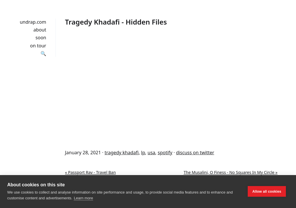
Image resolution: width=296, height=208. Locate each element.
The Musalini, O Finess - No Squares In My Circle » (231, 172)
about (40, 30)
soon (41, 37)
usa (152, 152)
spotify (165, 152)
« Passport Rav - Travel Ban (90, 172)
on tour (38, 45)
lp (143, 152)
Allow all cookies (266, 192)
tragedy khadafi (122, 152)
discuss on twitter (195, 152)
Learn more (83, 198)
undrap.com (33, 22)
